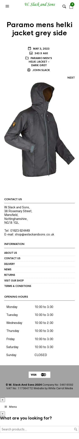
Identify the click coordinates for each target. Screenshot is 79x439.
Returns (9, 274)
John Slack (41, 70)
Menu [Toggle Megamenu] (10, 406)
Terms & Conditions (17, 286)
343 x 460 (41, 53)
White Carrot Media (60, 388)
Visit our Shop (14, 280)
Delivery (9, 264)
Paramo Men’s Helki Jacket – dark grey (40, 62)
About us (10, 252)
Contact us (12, 258)
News (7, 269)
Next (71, 77)
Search (75, 429)
